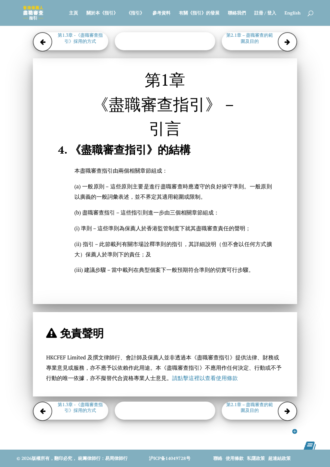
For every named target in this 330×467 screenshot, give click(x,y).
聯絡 (217, 458)
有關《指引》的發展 (199, 13)
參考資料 (161, 13)
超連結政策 (279, 458)
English (293, 13)
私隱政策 (256, 458)
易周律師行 (116, 458)
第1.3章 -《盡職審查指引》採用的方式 (80, 38)
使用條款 (235, 458)
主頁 (73, 13)
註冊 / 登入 (265, 13)
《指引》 (135, 13)
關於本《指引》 (102, 13)
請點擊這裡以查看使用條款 (205, 378)
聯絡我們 (237, 13)
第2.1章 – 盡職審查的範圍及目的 (249, 38)
